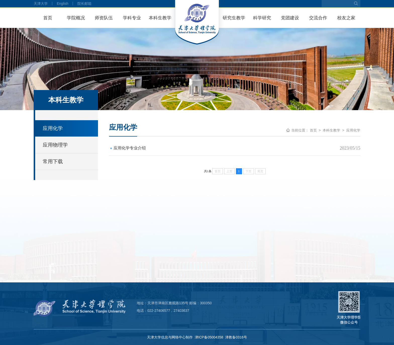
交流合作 (318, 17)
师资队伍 (104, 17)
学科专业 (132, 17)
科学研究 (262, 17)
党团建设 (290, 17)
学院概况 (76, 17)
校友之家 (346, 17)
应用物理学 (55, 145)
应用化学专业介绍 (130, 148)
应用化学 (53, 128)
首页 (47, 17)
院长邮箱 (84, 4)
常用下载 (53, 161)
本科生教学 (160, 17)
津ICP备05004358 (209, 337)
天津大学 (41, 4)
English (62, 4)
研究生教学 (234, 17)
